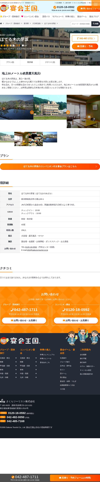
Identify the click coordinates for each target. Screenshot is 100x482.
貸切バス (46, 16)
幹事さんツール (45, 358)
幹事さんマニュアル (47, 355)
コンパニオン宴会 (30, 16)
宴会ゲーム (82, 16)
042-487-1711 (85, 38)
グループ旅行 (65, 362)
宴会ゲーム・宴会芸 (67, 351)
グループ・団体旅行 (10, 16)
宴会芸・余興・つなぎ (68, 381)
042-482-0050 (15, 417)
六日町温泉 (36, 23)
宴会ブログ (94, 16)
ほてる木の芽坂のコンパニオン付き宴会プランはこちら (50, 166)
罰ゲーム (63, 373)
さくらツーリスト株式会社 (20, 401)
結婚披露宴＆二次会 (67, 385)
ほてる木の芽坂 (50, 23)
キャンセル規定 (85, 370)
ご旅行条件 (67, 3)
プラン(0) (10, 62)
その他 (62, 389)
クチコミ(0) (50, 62)
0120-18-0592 (31, 247)
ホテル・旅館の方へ (87, 366)
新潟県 (26, 23)
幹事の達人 (70, 16)
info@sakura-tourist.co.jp (37, 250)
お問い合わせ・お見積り (24, 320)
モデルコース (58, 16)
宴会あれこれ (45, 362)
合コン (62, 370)
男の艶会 (63, 377)
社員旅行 (63, 358)
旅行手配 (83, 358)
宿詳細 (30, 62)
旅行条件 (83, 362)
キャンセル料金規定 (80, 3)
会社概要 (59, 3)
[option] (16, 107)
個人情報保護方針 (86, 374)
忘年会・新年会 (65, 366)
